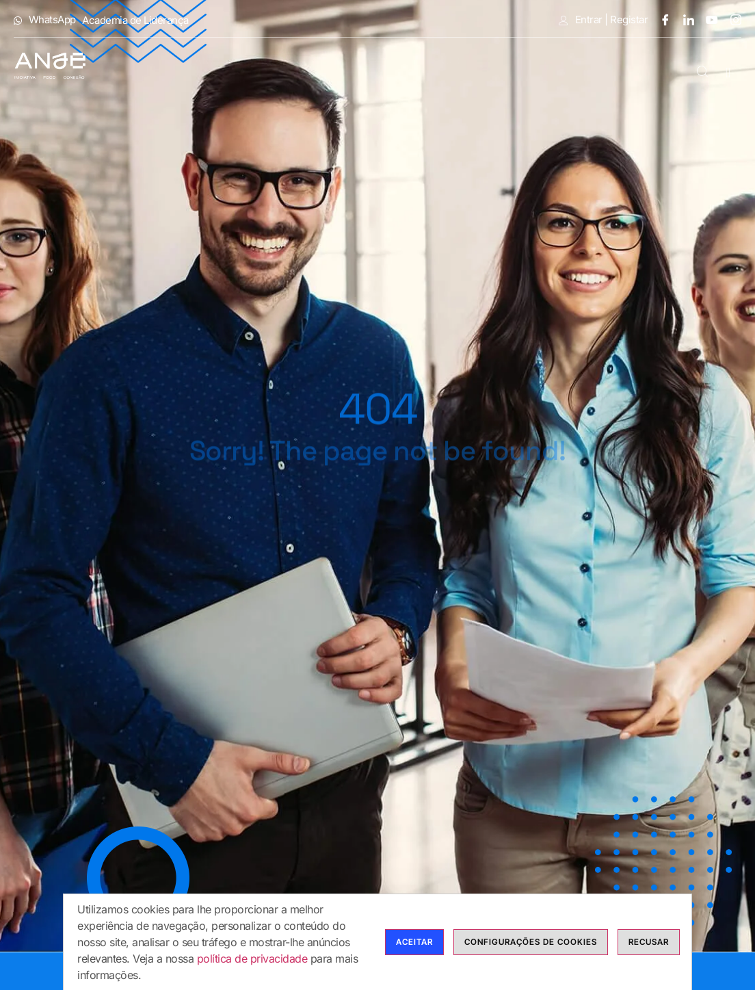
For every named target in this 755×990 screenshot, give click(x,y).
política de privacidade (252, 962)
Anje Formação (190, 58)
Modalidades (306, 58)
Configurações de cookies (530, 946)
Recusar (648, 946)
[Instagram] (731, 19)
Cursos (399, 58)
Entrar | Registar (603, 19)
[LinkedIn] (684, 19)
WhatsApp (45, 19)
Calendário (647, 58)
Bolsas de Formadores (521, 58)
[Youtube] (707, 19)
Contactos (648, 77)
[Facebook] (660, 19)
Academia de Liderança (135, 20)
